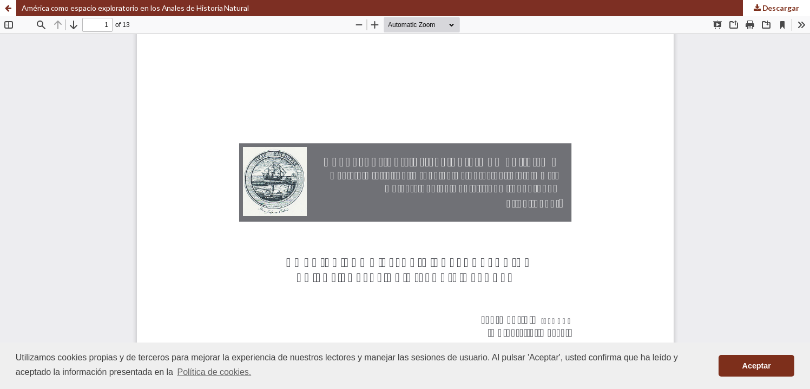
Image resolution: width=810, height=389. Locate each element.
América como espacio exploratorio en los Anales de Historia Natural (135, 7)
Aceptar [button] (756, 365)
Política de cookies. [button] (214, 372)
